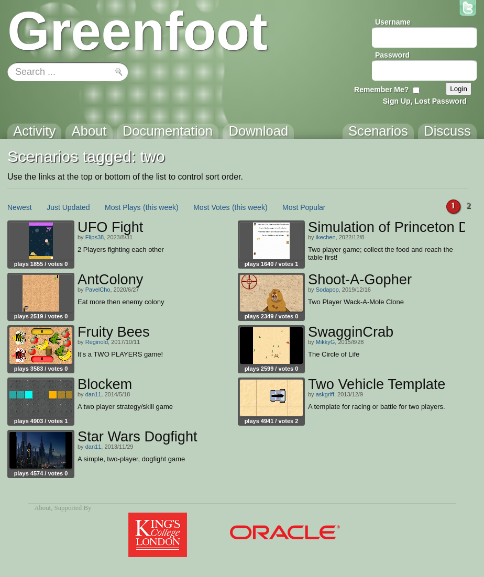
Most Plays (122, 207)
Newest (19, 207)
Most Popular (303, 207)
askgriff (325, 394)
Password (392, 55)
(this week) (161, 207)
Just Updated (68, 207)
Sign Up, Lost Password (425, 101)
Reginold (96, 342)
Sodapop (327, 289)
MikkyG (325, 342)
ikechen (326, 237)
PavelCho (98, 289)
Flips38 (94, 237)
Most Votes (211, 207)
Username (393, 22)
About (42, 508)
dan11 (93, 394)
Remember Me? (381, 89)
